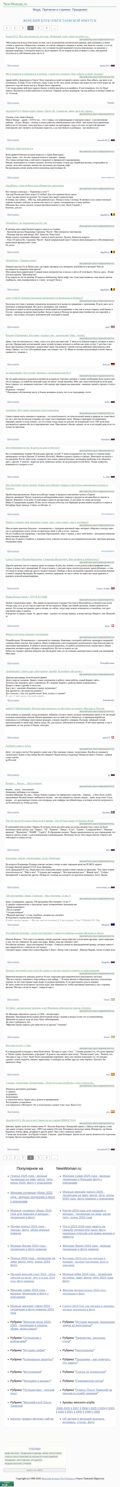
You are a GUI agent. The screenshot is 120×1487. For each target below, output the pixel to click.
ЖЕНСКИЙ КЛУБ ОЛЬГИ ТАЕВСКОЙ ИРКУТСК (97, 40)
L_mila (106, 477)
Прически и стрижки (56, 9)
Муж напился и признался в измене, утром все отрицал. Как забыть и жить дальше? (54, 73)
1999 (87, 1411)
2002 (61, 1411)
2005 (93, 1408)
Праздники (79, 9)
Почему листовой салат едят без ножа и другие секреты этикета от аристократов (52, 970)
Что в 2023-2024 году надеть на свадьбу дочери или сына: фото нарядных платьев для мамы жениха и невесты (88, 1231)
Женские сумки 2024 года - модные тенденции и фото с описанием (29, 1293)
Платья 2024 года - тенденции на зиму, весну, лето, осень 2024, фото (32, 1262)
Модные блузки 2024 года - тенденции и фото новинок (28, 1247)
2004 (102, 1408)
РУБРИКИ (34, 1449)
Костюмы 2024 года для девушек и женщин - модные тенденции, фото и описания (85, 1262)
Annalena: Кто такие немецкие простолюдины (32, 410)
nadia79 (106, 737)
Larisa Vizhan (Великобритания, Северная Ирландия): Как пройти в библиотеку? (52, 559)
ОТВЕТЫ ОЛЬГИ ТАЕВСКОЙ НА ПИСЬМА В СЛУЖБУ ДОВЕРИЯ (31, 1457)
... (54, 27)
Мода (36, 9)
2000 (79, 1411)
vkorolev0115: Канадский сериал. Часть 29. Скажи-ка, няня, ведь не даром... (50, 110)
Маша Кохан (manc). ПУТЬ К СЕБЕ (26, 596)
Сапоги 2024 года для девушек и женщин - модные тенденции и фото (88, 1307)
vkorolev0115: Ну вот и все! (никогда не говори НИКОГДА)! (41, 1120)
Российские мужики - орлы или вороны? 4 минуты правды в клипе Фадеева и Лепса (55, 933)
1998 (96, 1411)
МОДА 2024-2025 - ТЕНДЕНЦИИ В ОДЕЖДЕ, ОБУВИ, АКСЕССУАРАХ (33, 1453)
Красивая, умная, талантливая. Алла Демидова (33, 858)
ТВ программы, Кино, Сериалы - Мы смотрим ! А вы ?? (38, 895)
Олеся (107, 999)
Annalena (105, 439)
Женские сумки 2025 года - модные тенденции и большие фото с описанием (86, 1179)
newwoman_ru (103, 887)
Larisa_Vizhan (103, 588)
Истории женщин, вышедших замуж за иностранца (88, 1323)
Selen (107, 402)
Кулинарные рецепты (37, 1359)
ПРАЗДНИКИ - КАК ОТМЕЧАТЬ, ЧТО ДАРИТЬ (23, 1460)
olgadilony (105, 215)
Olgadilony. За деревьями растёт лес (26, 222)
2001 (70, 1411)
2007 (76, 1408)
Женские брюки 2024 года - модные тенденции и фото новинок (86, 1247)
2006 (84, 1408)
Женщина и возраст (36, 1380)
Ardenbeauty (108, 700)
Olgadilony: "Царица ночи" (21, 260)
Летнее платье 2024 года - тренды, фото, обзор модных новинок (29, 1230)
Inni (108, 850)
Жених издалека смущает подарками (27, 634)
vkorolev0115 (103, 140)
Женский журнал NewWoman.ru (58, 1478)
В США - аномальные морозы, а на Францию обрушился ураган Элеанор (48, 1007)
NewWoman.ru (15, 4)
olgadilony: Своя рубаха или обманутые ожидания (35, 185)
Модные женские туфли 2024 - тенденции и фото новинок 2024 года (32, 1309)
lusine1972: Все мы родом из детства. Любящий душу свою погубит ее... (48, 36)
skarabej (106, 812)
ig (109, 775)
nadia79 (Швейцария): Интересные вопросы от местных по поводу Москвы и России (55, 708)
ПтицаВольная (107, 663)
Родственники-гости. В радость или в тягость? (33, 447)
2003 (111, 1408)
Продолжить (13, 65)
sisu (108, 1074)
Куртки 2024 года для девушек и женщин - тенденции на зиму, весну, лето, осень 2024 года (86, 1214)
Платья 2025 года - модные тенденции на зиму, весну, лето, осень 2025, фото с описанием (31, 1179)
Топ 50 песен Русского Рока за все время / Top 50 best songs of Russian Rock (49, 820)
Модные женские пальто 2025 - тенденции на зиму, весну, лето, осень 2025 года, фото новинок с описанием (88, 1195)
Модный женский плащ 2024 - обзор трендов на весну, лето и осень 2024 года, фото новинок (32, 1278)
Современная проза (89, 1380)
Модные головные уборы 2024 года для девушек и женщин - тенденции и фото (31, 1214)
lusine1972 (105, 65)
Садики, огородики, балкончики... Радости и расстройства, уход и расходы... (50, 1082)
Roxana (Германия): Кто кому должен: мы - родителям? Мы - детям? (45, 335)
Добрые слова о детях (18, 745)
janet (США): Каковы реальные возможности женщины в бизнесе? (44, 297)
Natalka (110, 103)
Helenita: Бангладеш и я (19, 148)
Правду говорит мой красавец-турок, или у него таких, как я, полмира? (47, 522)
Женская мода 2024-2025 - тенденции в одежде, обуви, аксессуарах (30, 1325)
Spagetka (105, 962)
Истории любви (33, 1350)
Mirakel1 (105, 925)
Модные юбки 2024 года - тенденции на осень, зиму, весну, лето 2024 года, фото (88, 1278)
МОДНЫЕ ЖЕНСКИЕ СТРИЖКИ (18, 1464)
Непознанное (85, 1350)
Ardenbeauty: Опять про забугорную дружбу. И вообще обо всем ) (44, 671)
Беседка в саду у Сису (18, 1045)
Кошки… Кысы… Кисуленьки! (24, 783)
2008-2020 (63, 1408)
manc (107, 626)
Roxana (106, 364)
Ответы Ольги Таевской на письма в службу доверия (87, 1391)
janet (107, 327)
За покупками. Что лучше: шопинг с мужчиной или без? (38, 372)
